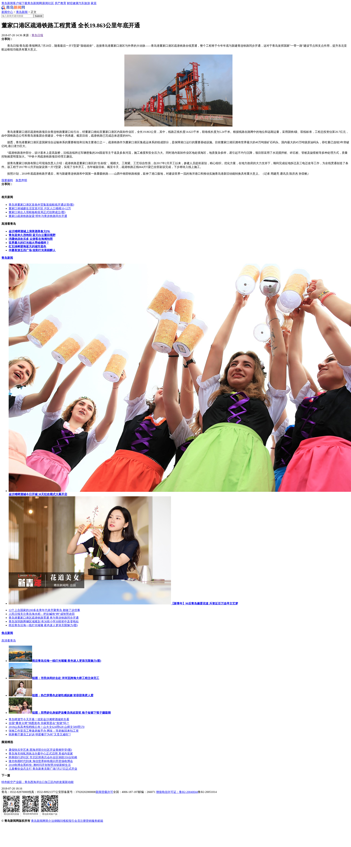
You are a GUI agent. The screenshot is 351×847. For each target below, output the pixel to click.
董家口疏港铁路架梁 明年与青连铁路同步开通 (38, 216)
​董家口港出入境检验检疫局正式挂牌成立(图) (37, 212)
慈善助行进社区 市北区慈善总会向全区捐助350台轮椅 (43, 757)
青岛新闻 (22, 12)
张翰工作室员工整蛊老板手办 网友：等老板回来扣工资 (44, 730)
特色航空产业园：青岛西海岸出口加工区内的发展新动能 (37, 782)
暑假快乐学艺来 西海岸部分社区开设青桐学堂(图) (40, 749)
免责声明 (21, 180)
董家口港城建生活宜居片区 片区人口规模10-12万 (40, 208)
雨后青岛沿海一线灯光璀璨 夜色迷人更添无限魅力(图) (43, 625)
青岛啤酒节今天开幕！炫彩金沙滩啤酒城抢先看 (39, 719)
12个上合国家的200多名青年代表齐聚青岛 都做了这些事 (44, 610)
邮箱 (100, 820)
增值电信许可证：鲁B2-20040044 (177, 791)
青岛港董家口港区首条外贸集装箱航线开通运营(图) (41, 204)
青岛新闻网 (34, 3)
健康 (75, 3)
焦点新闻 (7, 633)
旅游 (87, 3)
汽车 (81, 3)
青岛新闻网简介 (41, 820)
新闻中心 (7, 12)
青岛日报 (37, 35)
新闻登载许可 (104, 791)
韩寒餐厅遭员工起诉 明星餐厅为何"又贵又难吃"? (40, 734)
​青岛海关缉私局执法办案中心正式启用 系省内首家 (41, 753)
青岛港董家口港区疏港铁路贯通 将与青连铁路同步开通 (44, 617)
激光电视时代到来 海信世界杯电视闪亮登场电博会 (41, 761)
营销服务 (91, 820)
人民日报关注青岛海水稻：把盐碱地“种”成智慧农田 (42, 613)
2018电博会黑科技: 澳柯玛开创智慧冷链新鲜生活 (40, 764)
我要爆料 (7, 180)
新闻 (45, 3)
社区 (51, 3)
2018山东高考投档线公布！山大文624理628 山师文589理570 (46, 726)
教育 (63, 3)
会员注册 (80, 820)
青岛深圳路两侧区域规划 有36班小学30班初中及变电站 (44, 621)
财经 (70, 3)
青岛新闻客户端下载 (14, 3)
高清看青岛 (8, 640)
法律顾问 (57, 820)
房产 (57, 3)
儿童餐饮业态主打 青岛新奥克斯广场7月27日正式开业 (43, 768)
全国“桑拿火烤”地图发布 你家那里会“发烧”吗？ (39, 723)
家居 (93, 3)
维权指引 (68, 820)
